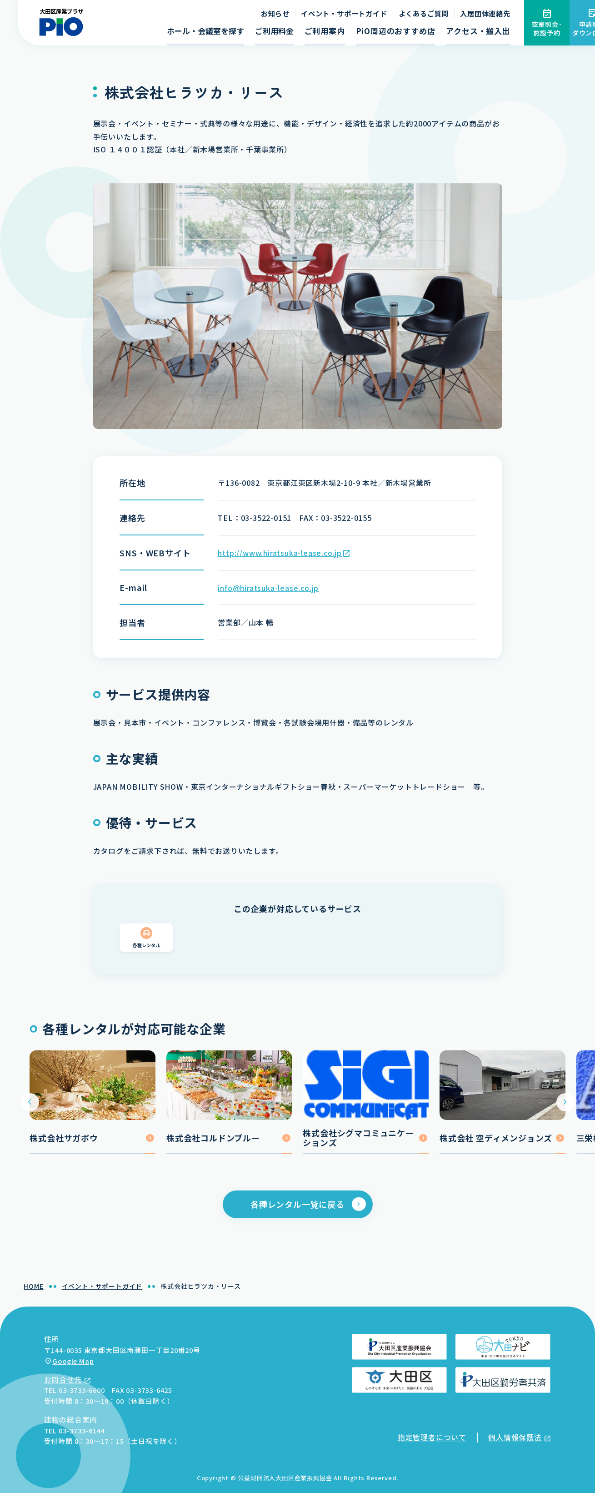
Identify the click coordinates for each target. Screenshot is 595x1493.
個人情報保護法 (515, 1437)
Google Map (73, 1361)
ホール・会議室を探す (205, 30)
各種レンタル (146, 949)
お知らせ (275, 13)
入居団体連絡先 (485, 13)
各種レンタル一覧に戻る (297, 1209)
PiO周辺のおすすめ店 (395, 30)
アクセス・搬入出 (478, 30)
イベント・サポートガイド (344, 13)
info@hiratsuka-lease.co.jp (268, 587)
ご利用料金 (274, 30)
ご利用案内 (325, 30)
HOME (33, 1291)
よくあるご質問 (424, 13)
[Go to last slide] (29, 1107)
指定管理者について (432, 1437)
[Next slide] (565, 1107)
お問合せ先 (63, 1379)
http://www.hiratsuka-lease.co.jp (280, 552)
